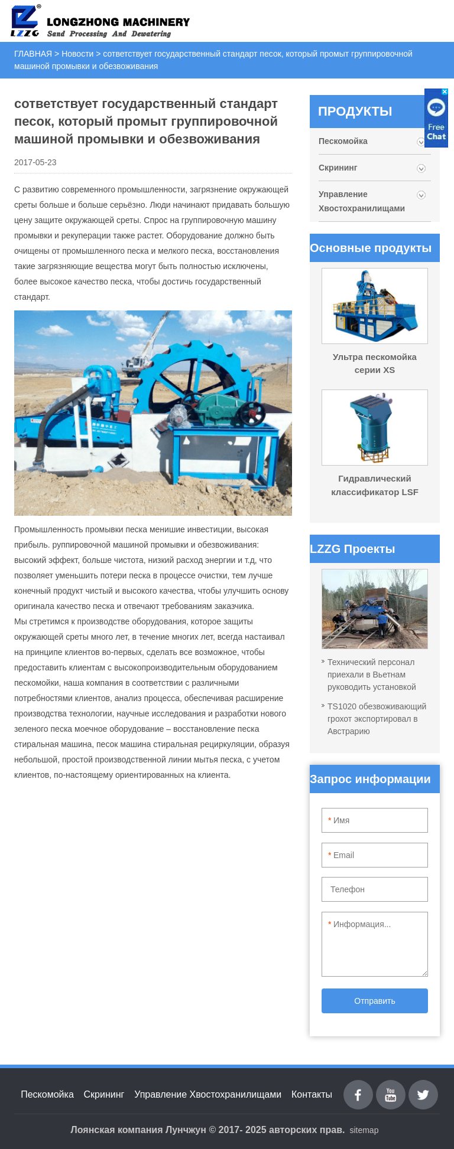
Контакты (311, 1094)
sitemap (363, 1130)
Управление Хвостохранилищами (362, 201)
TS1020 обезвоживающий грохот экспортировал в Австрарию (376, 719)
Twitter (423, 1087)
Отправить (374, 1001)
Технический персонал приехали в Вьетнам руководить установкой (371, 674)
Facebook (358, 1087)
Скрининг (338, 167)
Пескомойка (344, 141)
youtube (391, 1087)
